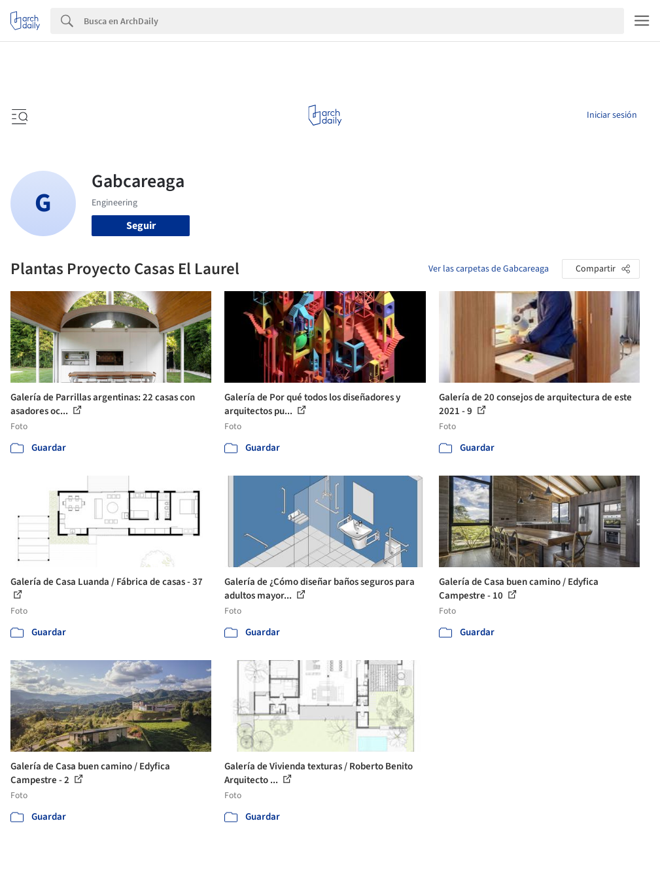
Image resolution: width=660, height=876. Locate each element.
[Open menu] (18, 115)
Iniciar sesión (612, 115)
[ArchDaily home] (324, 115)
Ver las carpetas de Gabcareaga (488, 268)
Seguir (141, 226)
